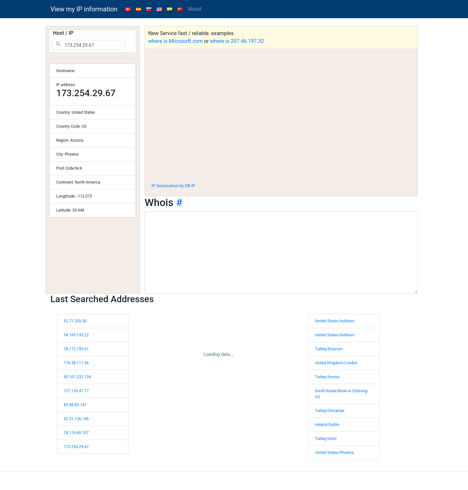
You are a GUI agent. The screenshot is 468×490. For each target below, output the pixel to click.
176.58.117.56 (76, 363)
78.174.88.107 (76, 433)
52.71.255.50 (75, 321)
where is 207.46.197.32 (237, 41)
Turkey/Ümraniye (329, 410)
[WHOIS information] (281, 252)
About (195, 9)
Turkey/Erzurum (329, 349)
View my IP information (84, 9)
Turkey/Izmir (326, 438)
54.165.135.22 (76, 335)
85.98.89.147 (75, 405)
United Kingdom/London (336, 363)
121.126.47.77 (76, 391)
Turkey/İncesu (327, 377)
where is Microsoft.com (175, 41)
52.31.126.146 (76, 419)
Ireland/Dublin (327, 424)
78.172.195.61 (76, 349)
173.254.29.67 (76, 447)
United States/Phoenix (334, 452)
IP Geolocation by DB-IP (173, 185)
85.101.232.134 (77, 377)
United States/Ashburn (334, 321)
